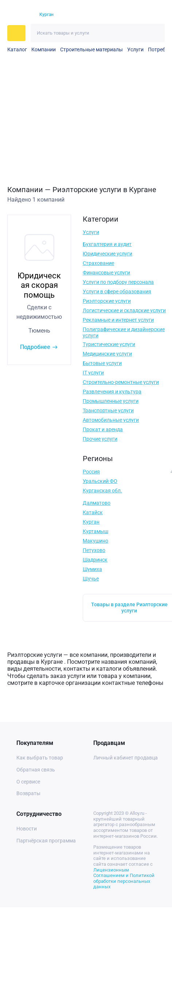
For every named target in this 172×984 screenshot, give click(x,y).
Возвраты (28, 793)
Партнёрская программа (46, 841)
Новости (26, 829)
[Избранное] (132, 14)
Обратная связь (35, 770)
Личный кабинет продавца (125, 758)
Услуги (135, 49)
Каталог (17, 49)
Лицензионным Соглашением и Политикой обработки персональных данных (124, 878)
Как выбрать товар (39, 758)
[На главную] (19, 15)
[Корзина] (145, 15)
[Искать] (155, 33)
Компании (43, 49)
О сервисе (28, 782)
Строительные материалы (91, 49)
